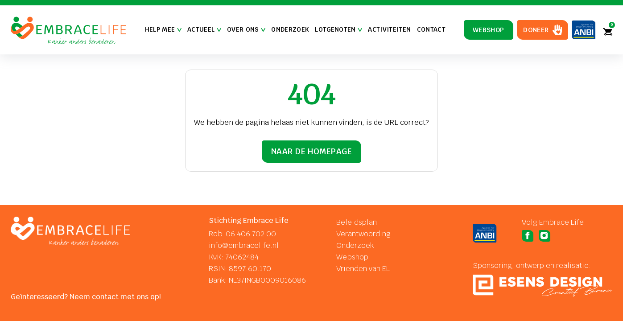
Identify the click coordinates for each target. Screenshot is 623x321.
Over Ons (246, 29)
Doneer (536, 29)
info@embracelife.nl (244, 245)
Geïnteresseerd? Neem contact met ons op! (86, 296)
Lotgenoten (338, 29)
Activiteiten (389, 29)
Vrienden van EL (363, 268)
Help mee (163, 29)
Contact (431, 29)
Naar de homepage (311, 151)
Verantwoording (363, 234)
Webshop (488, 29)
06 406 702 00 (251, 234)
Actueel (204, 29)
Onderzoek (290, 29)
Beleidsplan (356, 222)
